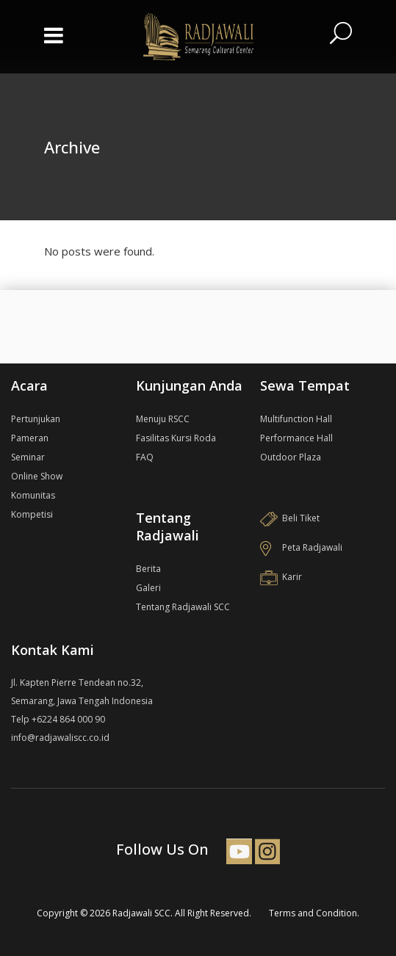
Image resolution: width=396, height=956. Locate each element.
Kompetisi (32, 514)
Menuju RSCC (163, 419)
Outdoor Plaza (290, 457)
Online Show (36, 476)
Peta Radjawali (301, 547)
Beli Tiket (290, 518)
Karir (281, 577)
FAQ (145, 457)
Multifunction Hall (296, 419)
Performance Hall (296, 438)
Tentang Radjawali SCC (183, 607)
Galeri (148, 588)
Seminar (28, 457)
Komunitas (33, 495)
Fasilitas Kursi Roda (176, 438)
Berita (148, 568)
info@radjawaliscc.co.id (60, 737)
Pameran (29, 438)
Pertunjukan (35, 419)
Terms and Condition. (314, 913)
